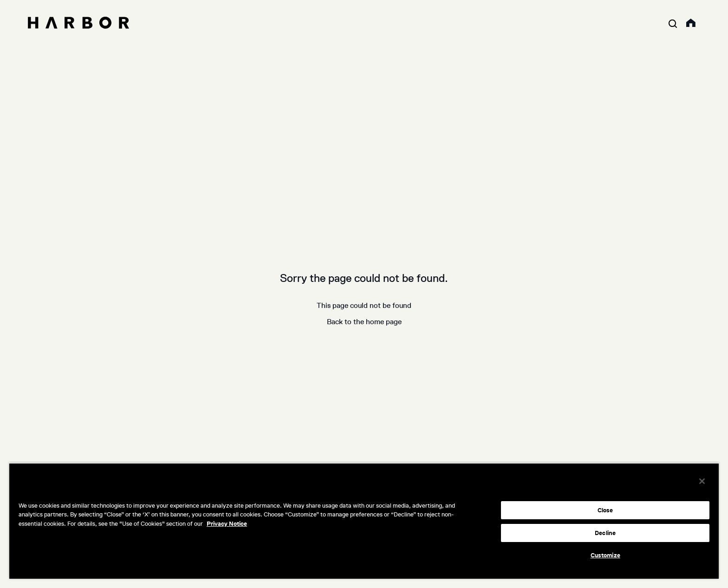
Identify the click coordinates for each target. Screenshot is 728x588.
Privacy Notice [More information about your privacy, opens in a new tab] (227, 523)
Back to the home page (364, 321)
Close (605, 510)
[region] (364, 521)
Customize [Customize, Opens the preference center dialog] (605, 555)
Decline (605, 532)
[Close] (702, 481)
